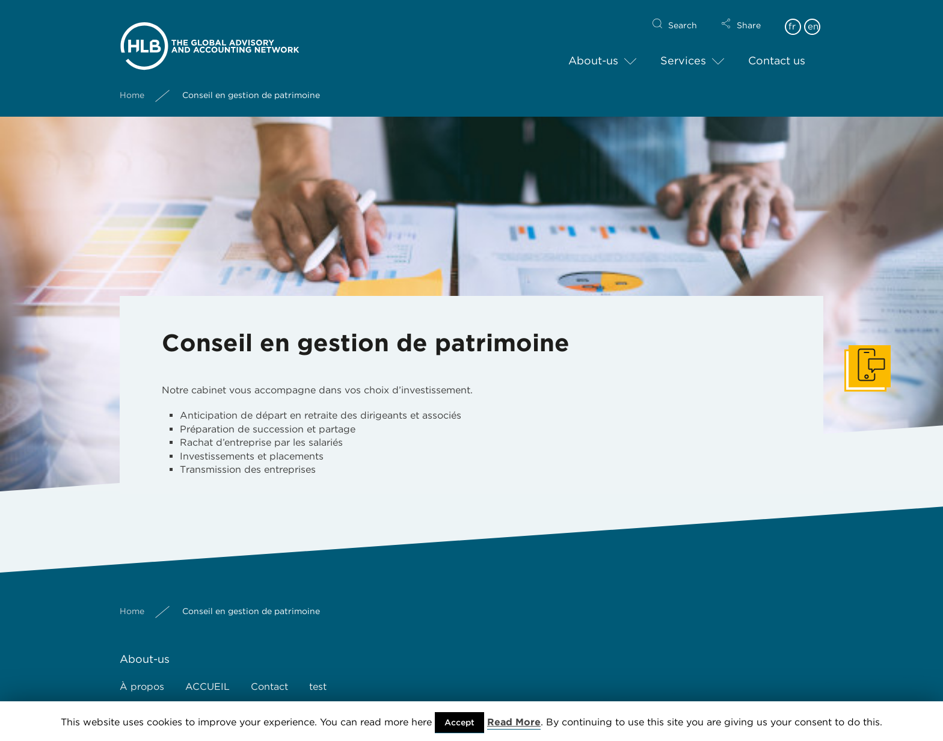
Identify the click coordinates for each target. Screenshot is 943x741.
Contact (269, 686)
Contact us (776, 51)
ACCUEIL (207, 686)
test (318, 686)
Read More (514, 722)
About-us (593, 51)
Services (683, 51)
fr (792, 16)
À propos (142, 686)
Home (132, 85)
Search (682, 15)
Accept (459, 722)
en (813, 16)
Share (749, 15)
